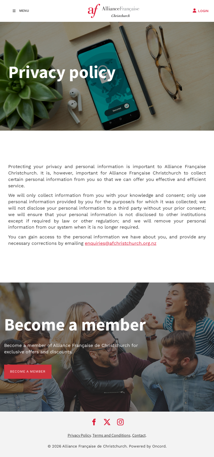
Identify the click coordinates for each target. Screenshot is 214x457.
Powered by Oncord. (148, 446)
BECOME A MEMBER (22, 368)
